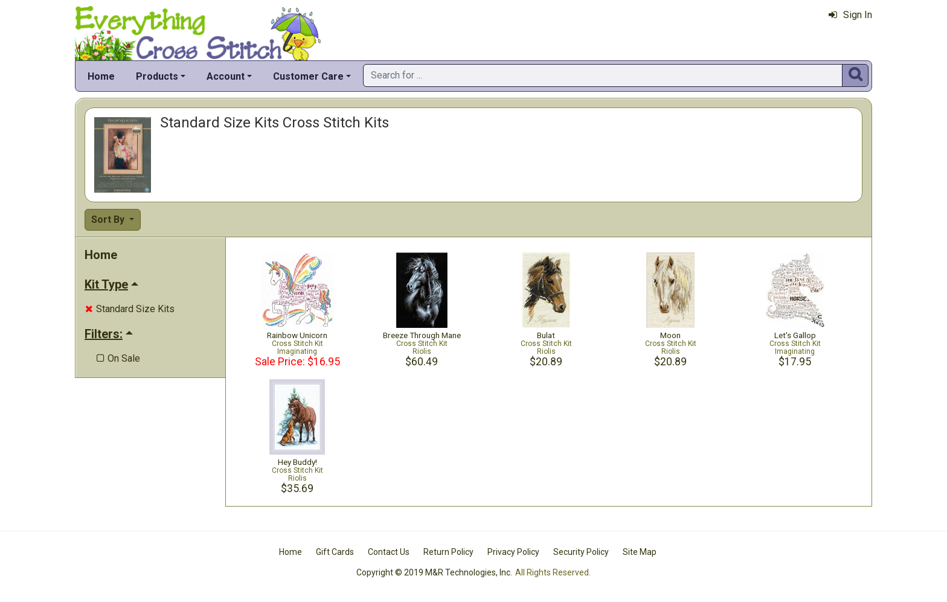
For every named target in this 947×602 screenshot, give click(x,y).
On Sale (118, 358)
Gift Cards (335, 552)
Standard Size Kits (130, 309)
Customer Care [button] (308, 76)
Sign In (850, 15)
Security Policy (581, 552)
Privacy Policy (513, 552)
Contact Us (388, 552)
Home (101, 76)
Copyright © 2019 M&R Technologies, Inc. (434, 572)
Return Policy (448, 552)
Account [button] (226, 76)
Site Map (639, 552)
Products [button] (157, 76)
